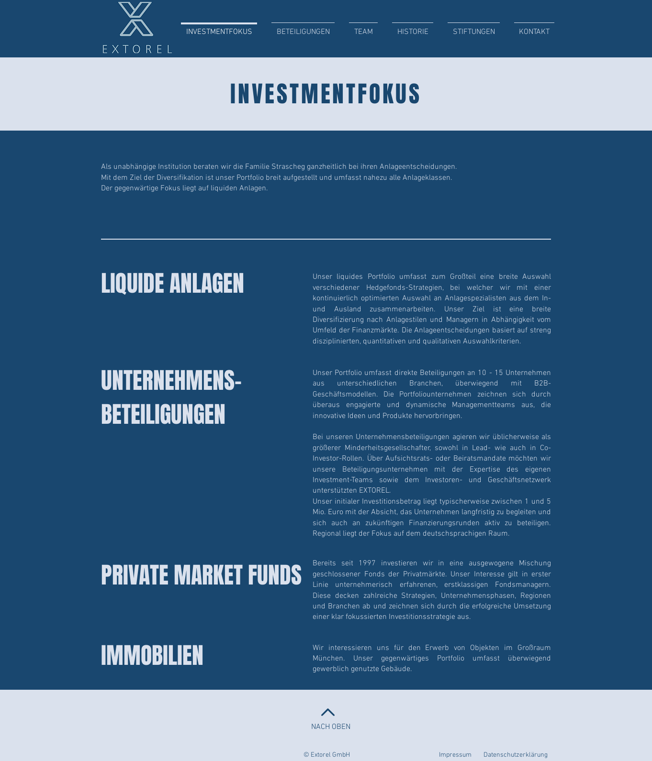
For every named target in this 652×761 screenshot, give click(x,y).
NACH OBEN (330, 727)
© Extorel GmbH (327, 755)
